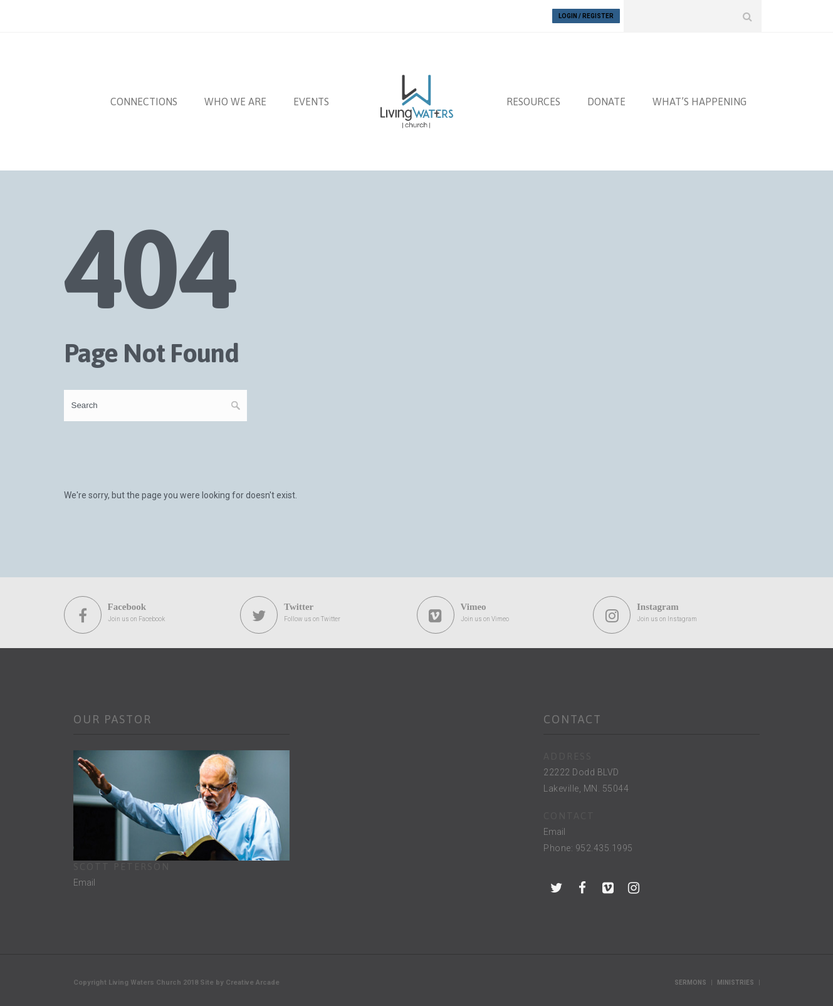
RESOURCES (533, 101)
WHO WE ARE (235, 101)
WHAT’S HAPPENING (699, 101)
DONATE (606, 101)
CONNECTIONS (143, 101)
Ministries (735, 982)
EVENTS (311, 101)
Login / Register (586, 16)
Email (84, 883)
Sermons (690, 982)
